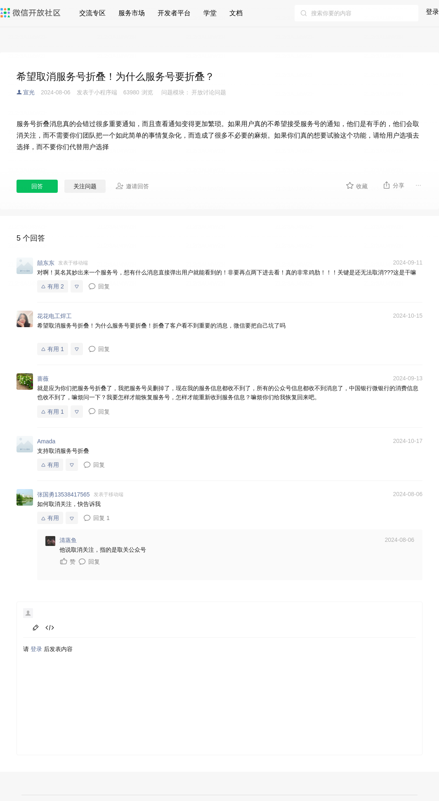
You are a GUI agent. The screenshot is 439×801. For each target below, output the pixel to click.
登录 (432, 11)
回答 (37, 186)
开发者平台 (174, 12)
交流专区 (92, 12)
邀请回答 (132, 186)
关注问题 (85, 186)
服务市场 (131, 12)
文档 (236, 12)
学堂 (210, 12)
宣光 (29, 92)
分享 (393, 185)
